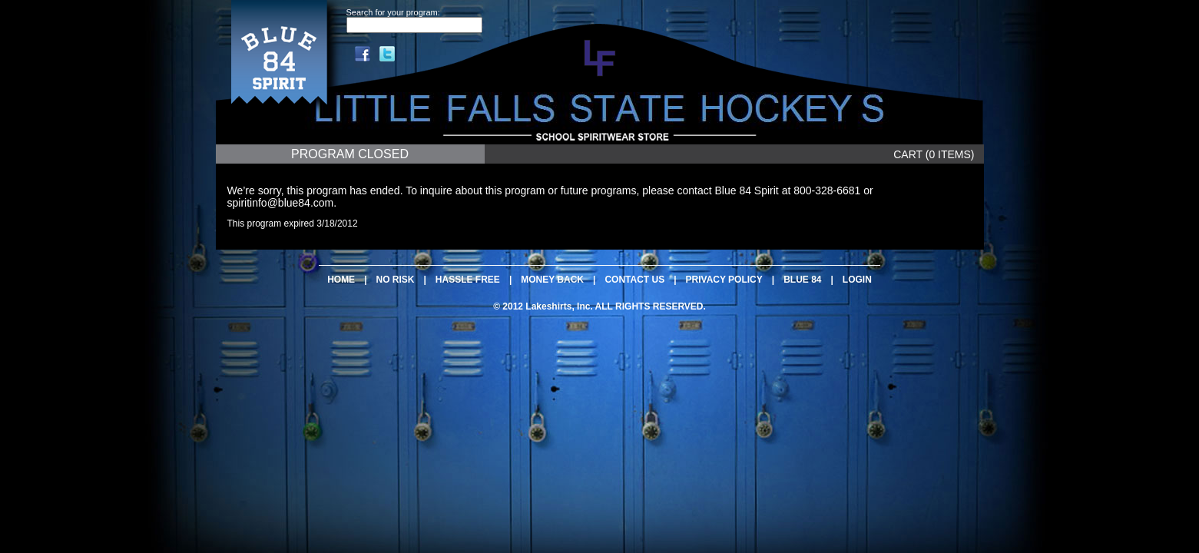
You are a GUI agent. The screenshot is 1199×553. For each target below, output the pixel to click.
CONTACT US (634, 279)
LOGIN (857, 279)
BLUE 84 (802, 279)
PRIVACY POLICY (724, 279)
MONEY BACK (552, 279)
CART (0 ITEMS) (933, 154)
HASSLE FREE (468, 279)
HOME (341, 279)
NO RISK (395, 279)
